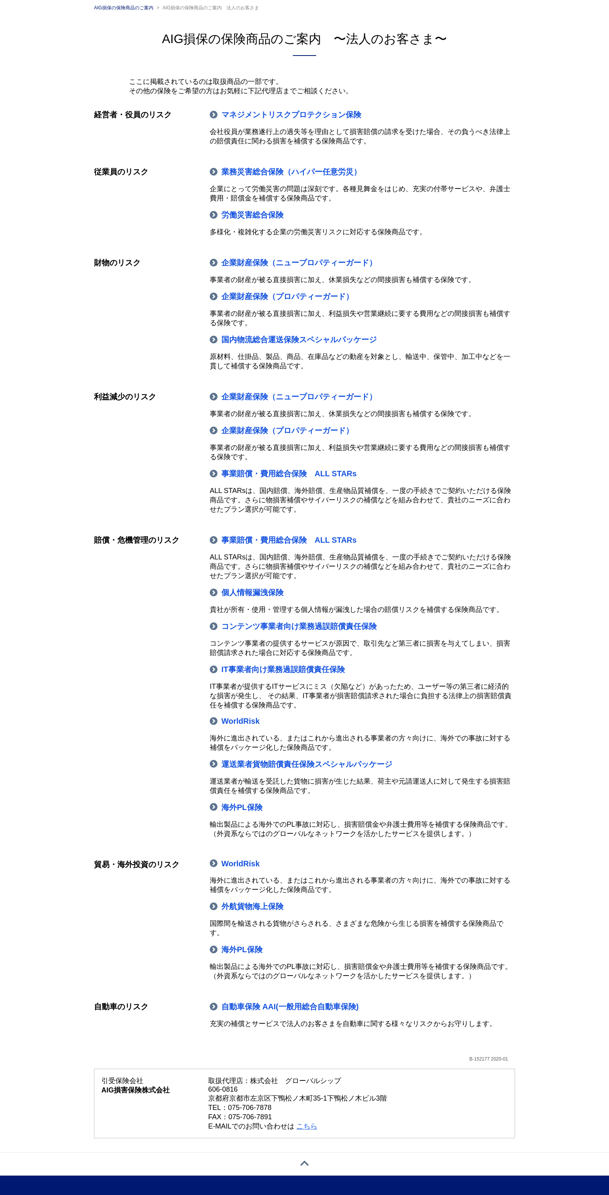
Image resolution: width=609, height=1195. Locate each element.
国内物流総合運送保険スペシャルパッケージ (299, 339)
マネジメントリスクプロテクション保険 (291, 114)
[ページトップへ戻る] (304, 1164)
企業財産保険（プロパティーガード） (287, 296)
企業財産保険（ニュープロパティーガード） (299, 262)
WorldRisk (240, 721)
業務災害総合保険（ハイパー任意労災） (291, 171)
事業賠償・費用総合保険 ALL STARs (289, 473)
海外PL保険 (242, 807)
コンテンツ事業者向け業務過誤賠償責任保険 (299, 626)
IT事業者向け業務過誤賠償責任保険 (283, 669)
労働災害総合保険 (252, 215)
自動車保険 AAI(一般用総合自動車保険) (289, 1006)
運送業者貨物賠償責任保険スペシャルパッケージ (306, 764)
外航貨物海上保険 (252, 906)
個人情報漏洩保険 (252, 592)
